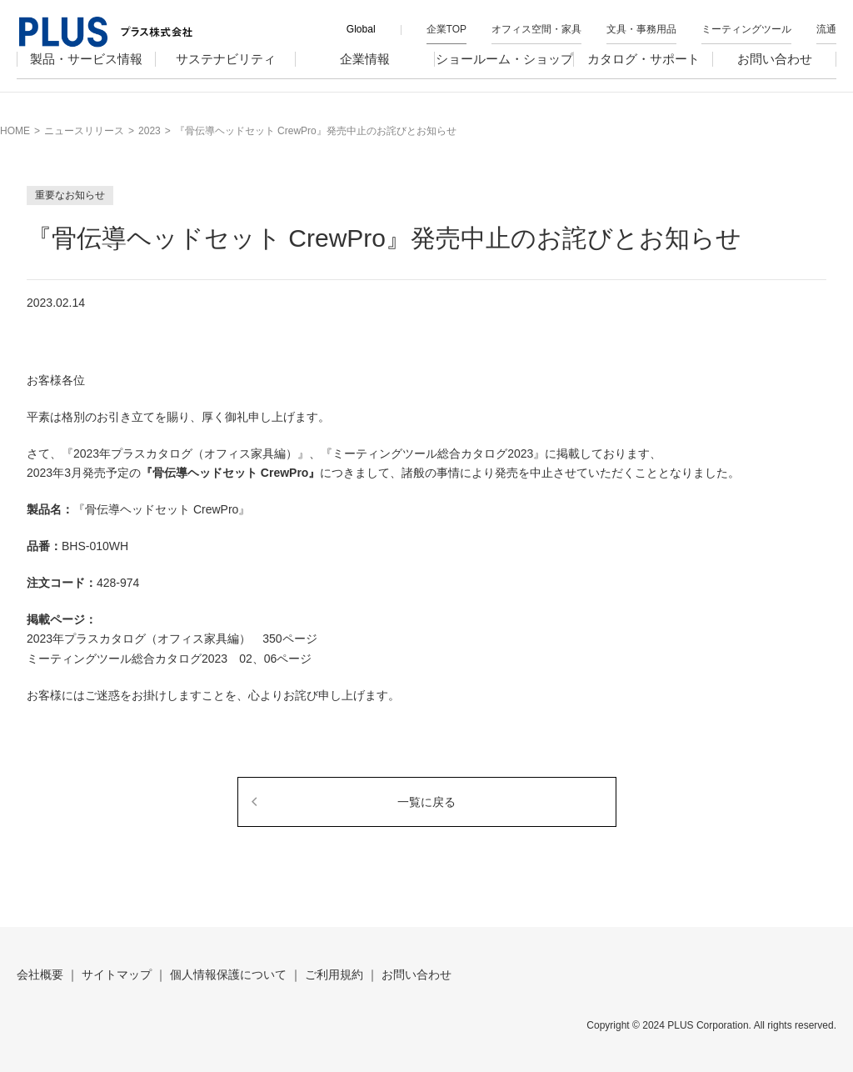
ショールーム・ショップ (504, 72)
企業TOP (446, 29)
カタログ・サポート (643, 72)
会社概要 (40, 974)
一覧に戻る (426, 802)
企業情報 (365, 72)
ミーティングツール (746, 29)
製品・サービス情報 (86, 72)
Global (361, 29)
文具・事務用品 (641, 29)
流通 (826, 29)
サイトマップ (117, 974)
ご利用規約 (334, 974)
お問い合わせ (774, 72)
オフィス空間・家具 (536, 29)
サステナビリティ (226, 72)
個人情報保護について (228, 974)
